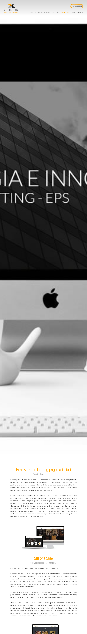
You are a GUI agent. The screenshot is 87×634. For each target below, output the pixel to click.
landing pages (66, 12)
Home (31, 12)
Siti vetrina (55, 12)
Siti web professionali (42, 12)
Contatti (80, 12)
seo (73, 12)
